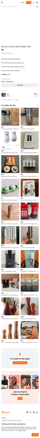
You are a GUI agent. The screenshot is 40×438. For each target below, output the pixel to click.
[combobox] (18, 6)
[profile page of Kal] (3, 95)
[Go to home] (2, 2)
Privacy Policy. (22, 430)
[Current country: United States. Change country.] (37, 2)
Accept (35, 435)
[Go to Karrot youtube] (34, 412)
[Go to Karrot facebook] (27, 412)
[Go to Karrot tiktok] (37, 412)
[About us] (33, 2)
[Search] (37, 6)
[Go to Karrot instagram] (31, 412)
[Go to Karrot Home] (6, 412)
